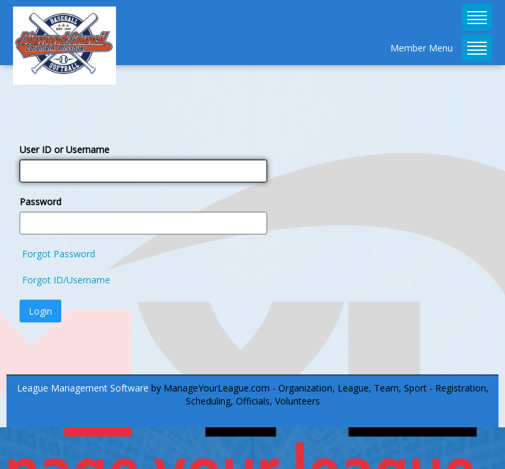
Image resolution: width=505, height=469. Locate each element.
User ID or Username (64, 149)
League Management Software (83, 388)
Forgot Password (58, 254)
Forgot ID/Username (66, 280)
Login (40, 311)
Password (40, 201)
